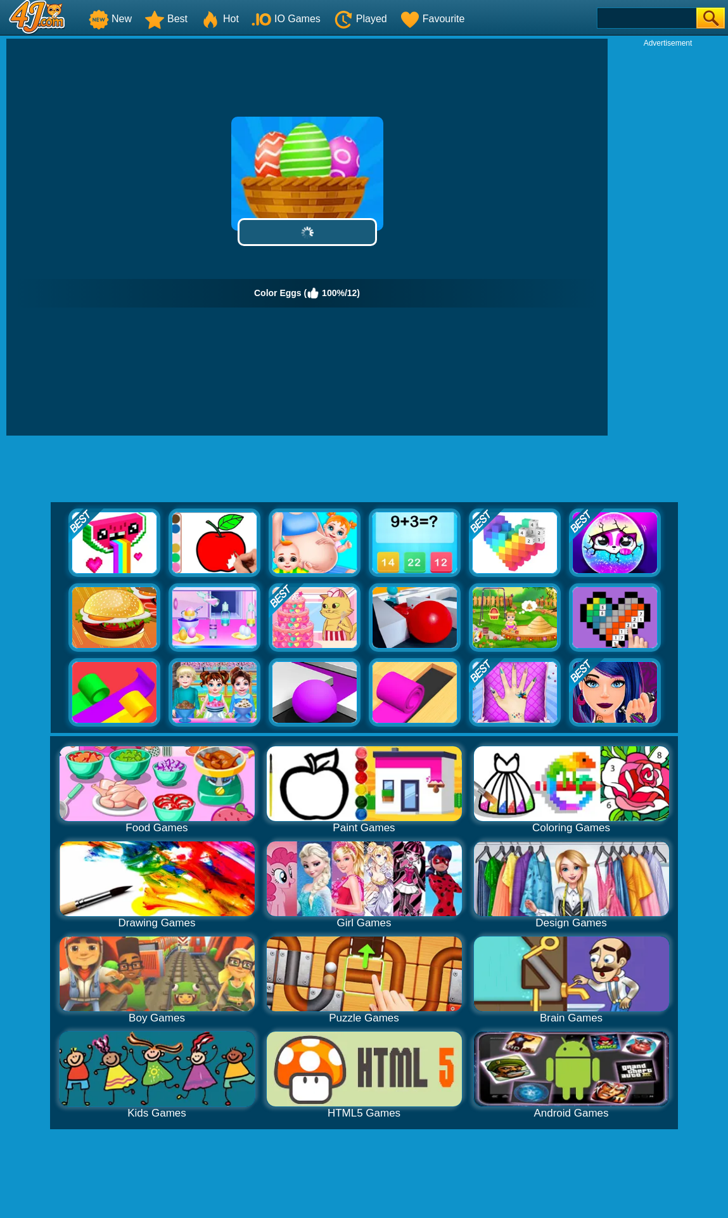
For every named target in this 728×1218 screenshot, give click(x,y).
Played (360, 18)
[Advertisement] (667, 238)
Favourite (432, 18)
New (110, 18)
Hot (219, 18)
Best (166, 18)
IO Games (286, 18)
